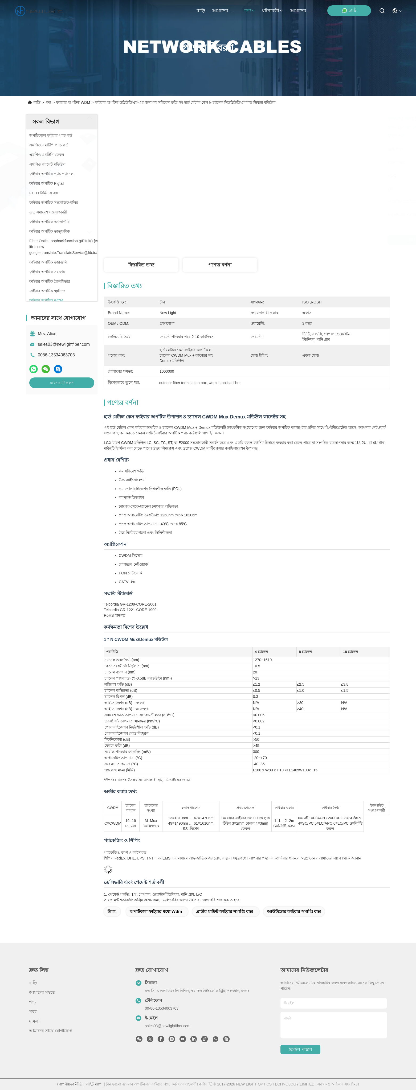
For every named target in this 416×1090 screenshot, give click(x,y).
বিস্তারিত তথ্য (141, 265)
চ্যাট (349, 10)
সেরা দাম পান (295, 240)
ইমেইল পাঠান (300, 1049)
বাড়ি (201, 10)
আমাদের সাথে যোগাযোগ (302, 10)
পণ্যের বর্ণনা (219, 265)
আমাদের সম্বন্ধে (224, 10)
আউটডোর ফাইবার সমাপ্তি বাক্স (294, 911)
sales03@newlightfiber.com (64, 344)
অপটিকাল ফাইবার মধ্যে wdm (156, 911)
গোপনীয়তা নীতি (69, 1084)
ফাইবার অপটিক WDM (73, 102)
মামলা (34, 1021)
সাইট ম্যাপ (94, 1084)
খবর (33, 1011)
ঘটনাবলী (272, 10)
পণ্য (249, 10)
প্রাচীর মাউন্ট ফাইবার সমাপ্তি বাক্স (224, 911)
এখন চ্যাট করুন (62, 383)
